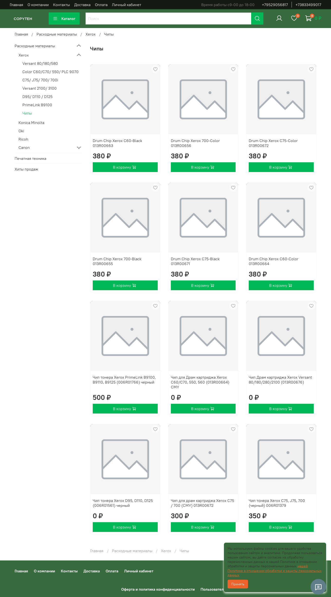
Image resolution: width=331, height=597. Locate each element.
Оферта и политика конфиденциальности (158, 589)
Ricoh (23, 139)
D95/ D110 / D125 (37, 96)
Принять (237, 584)
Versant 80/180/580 (40, 63)
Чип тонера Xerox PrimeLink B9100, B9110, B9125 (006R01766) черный (124, 380)
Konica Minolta (31, 122)
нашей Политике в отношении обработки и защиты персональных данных (275, 570)
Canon (24, 147)
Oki (21, 130)
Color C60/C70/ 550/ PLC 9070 (50, 71)
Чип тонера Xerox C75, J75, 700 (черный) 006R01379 (277, 503)
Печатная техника (30, 158)
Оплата (101, 4)
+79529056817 (275, 4)
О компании (38, 4)
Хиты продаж (26, 169)
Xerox (90, 34)
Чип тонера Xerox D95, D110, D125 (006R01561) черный (123, 503)
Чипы (27, 113)
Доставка (82, 4)
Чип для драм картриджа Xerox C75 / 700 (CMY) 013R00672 (202, 503)
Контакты (61, 4)
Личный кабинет (126, 4)
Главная (16, 4)
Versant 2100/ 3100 (39, 88)
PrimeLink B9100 (37, 104)
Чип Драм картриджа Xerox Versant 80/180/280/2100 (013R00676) (280, 380)
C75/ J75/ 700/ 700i (40, 79)
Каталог (64, 18)
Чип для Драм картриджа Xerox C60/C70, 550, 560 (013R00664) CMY (200, 382)
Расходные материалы (57, 34)
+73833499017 (308, 4)
